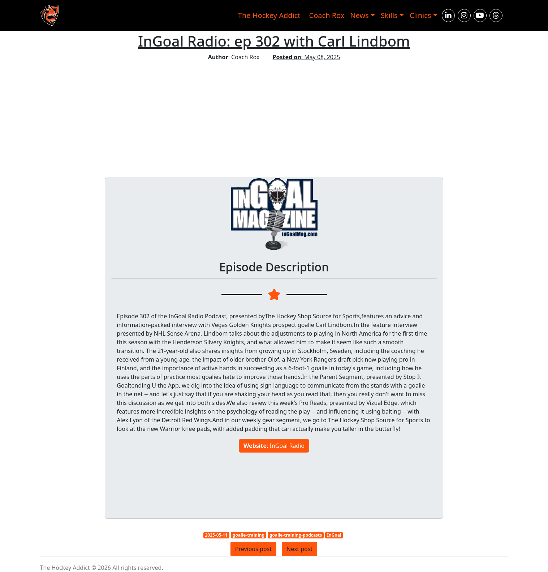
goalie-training (248, 535)
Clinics (420, 15)
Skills (389, 15)
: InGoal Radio (274, 446)
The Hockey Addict (269, 15)
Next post (299, 549)
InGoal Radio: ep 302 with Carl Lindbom (274, 41)
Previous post (253, 549)
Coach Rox (327, 15)
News (359, 15)
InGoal (334, 535)
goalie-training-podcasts (295, 535)
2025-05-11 (216, 535)
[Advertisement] (274, 115)
